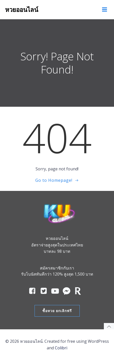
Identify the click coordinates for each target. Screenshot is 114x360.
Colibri (61, 348)
